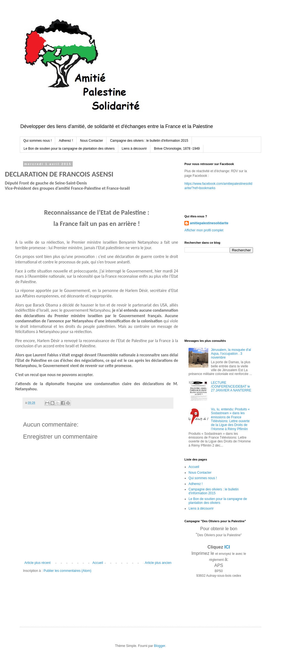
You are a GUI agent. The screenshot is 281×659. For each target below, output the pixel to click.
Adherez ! (66, 141)
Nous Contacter (91, 141)
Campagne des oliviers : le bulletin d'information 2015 (149, 141)
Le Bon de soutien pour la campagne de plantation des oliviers (69, 148)
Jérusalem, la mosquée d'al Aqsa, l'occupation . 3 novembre (231, 354)
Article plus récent (37, 563)
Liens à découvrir (134, 148)
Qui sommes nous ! (37, 141)
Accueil (97, 563)
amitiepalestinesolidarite (209, 223)
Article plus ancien (158, 563)
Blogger (159, 646)
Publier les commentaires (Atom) (67, 571)
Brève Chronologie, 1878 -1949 (177, 148)
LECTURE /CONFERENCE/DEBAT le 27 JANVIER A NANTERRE (231, 387)
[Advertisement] (218, 295)
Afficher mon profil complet (203, 230)
